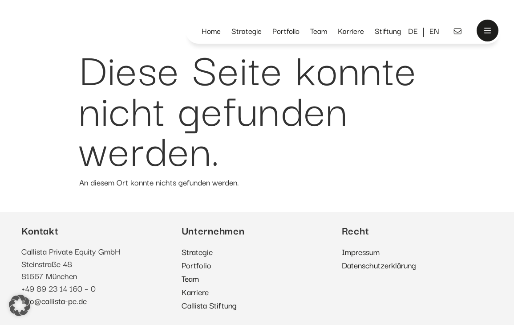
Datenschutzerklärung (379, 264)
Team (318, 31)
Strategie (246, 31)
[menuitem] (413, 31)
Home (211, 31)
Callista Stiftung (209, 304)
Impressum (361, 251)
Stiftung (388, 31)
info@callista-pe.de (54, 300)
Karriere (351, 31)
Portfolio (285, 31)
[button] (19, 305)
